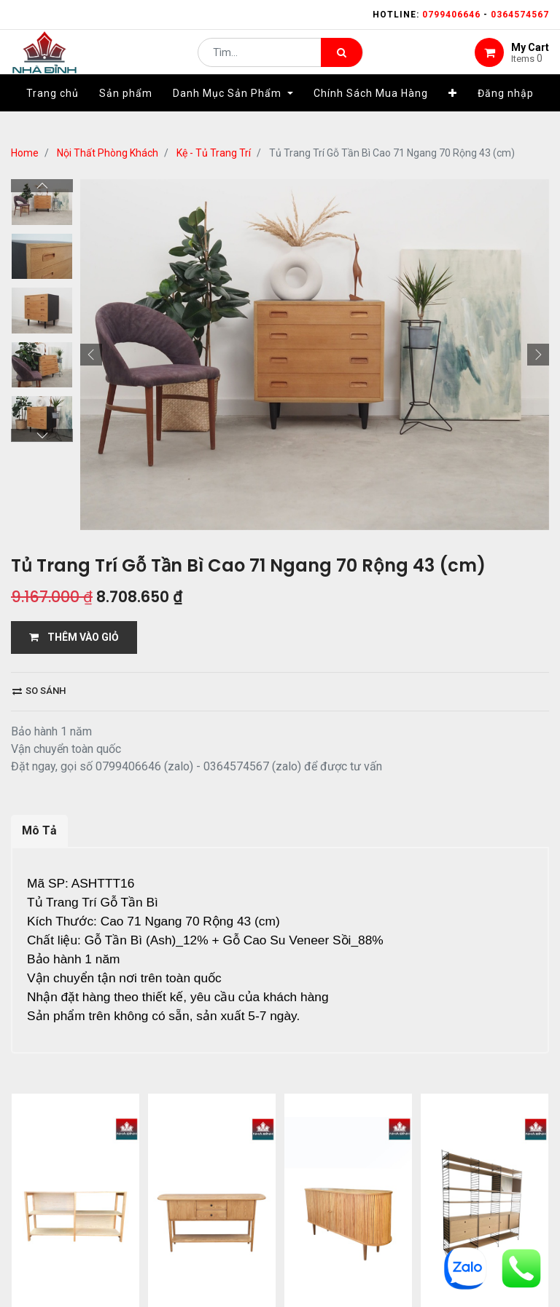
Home (25, 153)
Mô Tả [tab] (39, 830)
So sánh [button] (39, 690)
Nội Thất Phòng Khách (107, 153)
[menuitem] (52, 114)
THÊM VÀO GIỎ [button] (74, 637)
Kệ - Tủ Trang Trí (213, 153)
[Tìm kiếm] (341, 62)
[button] (453, 114)
